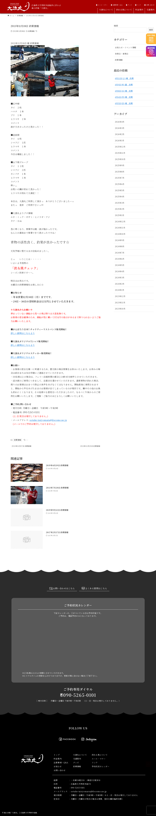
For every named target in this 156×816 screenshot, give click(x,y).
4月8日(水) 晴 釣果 (124, 90)
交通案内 (77, 758)
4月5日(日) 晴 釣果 (124, 103)
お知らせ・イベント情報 (125, 47)
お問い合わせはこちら (62, 588)
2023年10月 (120, 308)
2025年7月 (119, 177)
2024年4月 (119, 271)
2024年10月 (120, 233)
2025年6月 (119, 184)
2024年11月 (120, 227)
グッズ (76, 762)
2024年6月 (119, 258)
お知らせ (58, 766)
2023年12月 (120, 296)
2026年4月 (119, 121)
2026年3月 (119, 128)
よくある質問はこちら (94, 588)
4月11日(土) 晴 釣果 (124, 78)
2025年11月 (120, 152)
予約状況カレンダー (100, 766)
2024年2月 (119, 283)
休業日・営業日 (121, 53)
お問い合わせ (59, 770)
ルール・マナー (99, 758)
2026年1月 (119, 140)
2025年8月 (119, 171)
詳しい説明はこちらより (23, 333)
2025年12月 (120, 146)
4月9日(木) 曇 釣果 (124, 84)
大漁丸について (80, 754)
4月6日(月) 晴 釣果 (124, 97)
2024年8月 (119, 246)
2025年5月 (119, 190)
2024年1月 (119, 289)
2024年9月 (119, 240)
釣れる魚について (100, 754)
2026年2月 (119, 134)
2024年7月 (119, 252)
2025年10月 (120, 159)
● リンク (138, 5)
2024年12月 (120, 221)
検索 (116, 25)
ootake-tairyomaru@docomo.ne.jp (48, 420)
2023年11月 (120, 302)
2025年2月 (119, 208)
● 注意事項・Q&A (117, 5)
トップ (57, 754)
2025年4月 (119, 196)
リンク (95, 762)
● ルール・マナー (102, 5)
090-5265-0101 (79, 695)
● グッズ (129, 5)
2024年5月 (119, 265)
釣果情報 (31, 31)
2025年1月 (119, 215)
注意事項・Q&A (61, 762)
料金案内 (58, 758)
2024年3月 (119, 277)
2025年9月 (119, 165)
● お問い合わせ (149, 5)
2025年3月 (119, 202)
